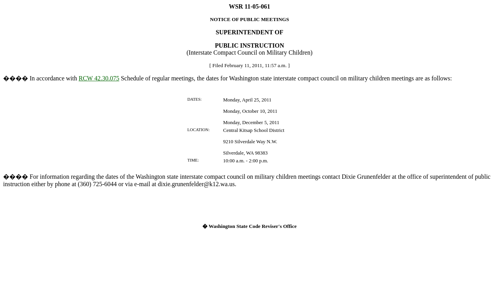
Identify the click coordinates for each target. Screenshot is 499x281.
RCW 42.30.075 (99, 78)
